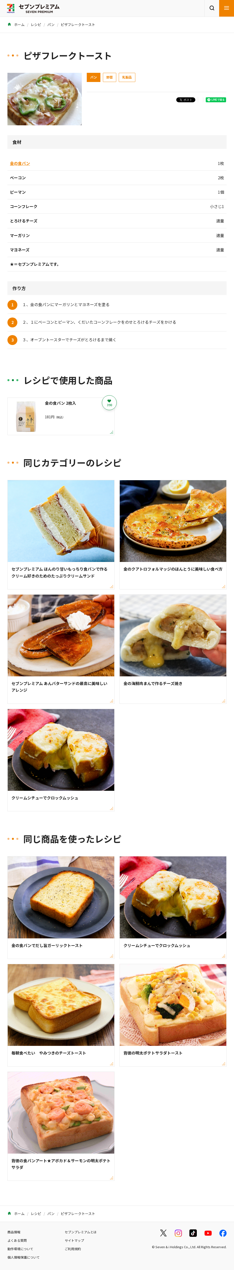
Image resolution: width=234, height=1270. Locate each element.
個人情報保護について (23, 1257)
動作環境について (20, 1248)
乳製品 (127, 77)
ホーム (16, 24)
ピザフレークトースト (78, 24)
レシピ (36, 24)
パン (51, 24)
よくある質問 (17, 1240)
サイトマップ (74, 1240)
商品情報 (13, 1232)
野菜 (109, 77)
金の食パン (20, 163)
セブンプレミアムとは (81, 1232)
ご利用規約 (73, 1248)
